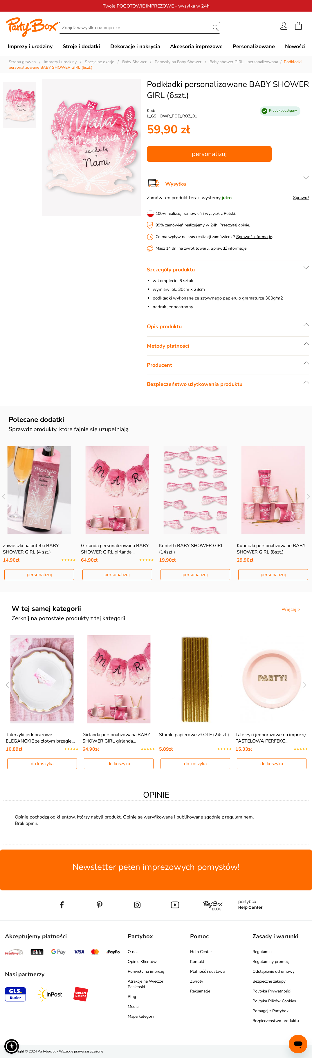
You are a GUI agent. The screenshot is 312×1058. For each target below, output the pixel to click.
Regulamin (262, 951)
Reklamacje (200, 991)
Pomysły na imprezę (146, 971)
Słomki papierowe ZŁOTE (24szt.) (194, 735)
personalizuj (209, 154)
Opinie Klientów (142, 961)
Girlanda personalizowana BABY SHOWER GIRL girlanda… (115, 548)
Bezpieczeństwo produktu (276, 1020)
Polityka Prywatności (272, 991)
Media (133, 1006)
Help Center (201, 951)
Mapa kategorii (141, 1016)
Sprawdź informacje (254, 236)
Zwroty (196, 981)
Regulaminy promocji (271, 961)
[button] (11, 1046)
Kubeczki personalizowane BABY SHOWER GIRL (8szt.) (271, 548)
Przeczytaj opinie (234, 225)
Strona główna (22, 62)
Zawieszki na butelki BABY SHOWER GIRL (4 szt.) (31, 548)
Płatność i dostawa (207, 971)
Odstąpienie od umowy (274, 971)
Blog (132, 996)
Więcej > (291, 609)
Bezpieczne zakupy (269, 981)
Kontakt (197, 961)
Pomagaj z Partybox (270, 1011)
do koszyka (42, 764)
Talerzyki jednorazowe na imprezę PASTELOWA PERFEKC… (270, 738)
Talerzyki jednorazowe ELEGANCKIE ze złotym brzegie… (40, 738)
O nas (133, 951)
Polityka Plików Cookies (274, 1001)
